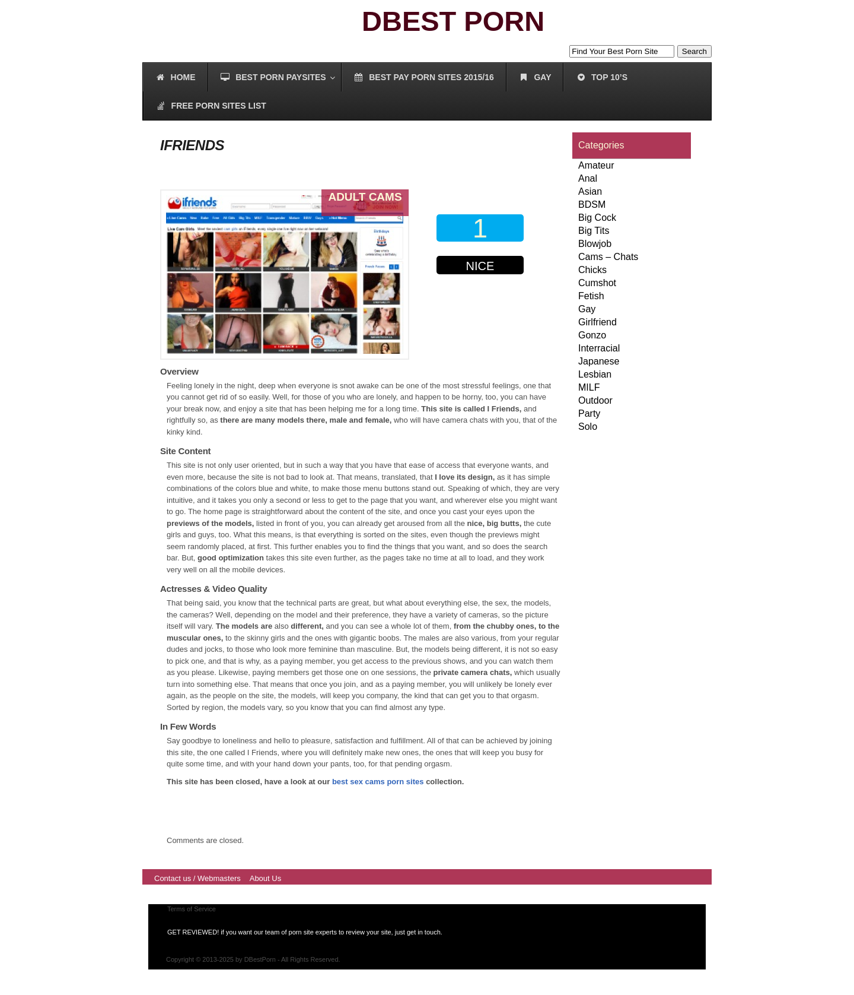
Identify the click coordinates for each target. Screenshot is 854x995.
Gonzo (592, 335)
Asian (590, 191)
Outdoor (595, 400)
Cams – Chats (608, 257)
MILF (589, 387)
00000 (482, 300)
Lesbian (594, 374)
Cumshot (597, 283)
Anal (587, 178)
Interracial (599, 348)
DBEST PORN (453, 21)
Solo (587, 427)
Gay (586, 309)
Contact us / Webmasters (197, 878)
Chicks (592, 270)
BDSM (592, 204)
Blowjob (594, 244)
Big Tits (593, 231)
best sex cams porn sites (378, 781)
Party (589, 413)
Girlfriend (597, 322)
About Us (265, 878)
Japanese (598, 361)
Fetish (591, 296)
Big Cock (597, 218)
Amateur (596, 165)
